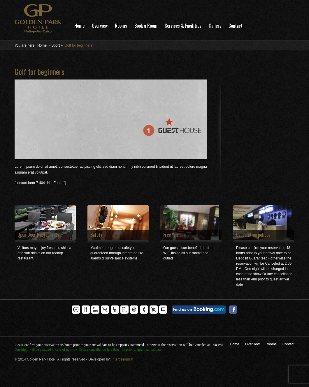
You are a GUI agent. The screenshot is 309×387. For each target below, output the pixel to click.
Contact (236, 25)
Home (79, 25)
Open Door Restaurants (38, 234)
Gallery (215, 25)
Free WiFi (171, 234)
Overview (100, 25)
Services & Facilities (183, 25)
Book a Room (145, 25)
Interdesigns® (122, 359)
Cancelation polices (253, 234)
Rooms (121, 25)
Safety (96, 234)
